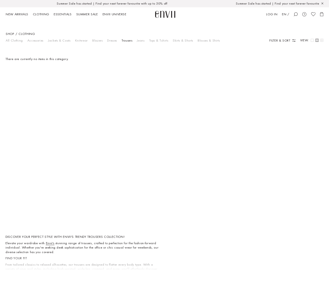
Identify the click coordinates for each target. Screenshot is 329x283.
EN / (285, 14)
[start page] (165, 14)
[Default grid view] (317, 40)
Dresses (112, 40)
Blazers (97, 40)
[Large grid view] (312, 40)
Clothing (27, 33)
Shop (10, 33)
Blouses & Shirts (209, 40)
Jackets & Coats (59, 40)
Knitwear (81, 40)
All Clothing (14, 40)
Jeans (140, 40)
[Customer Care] (304, 14)
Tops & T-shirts (158, 40)
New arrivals (17, 14)
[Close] (324, 3)
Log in (271, 14)
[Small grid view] (321, 40)
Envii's (50, 243)
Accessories (35, 40)
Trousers (127, 40)
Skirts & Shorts (183, 40)
